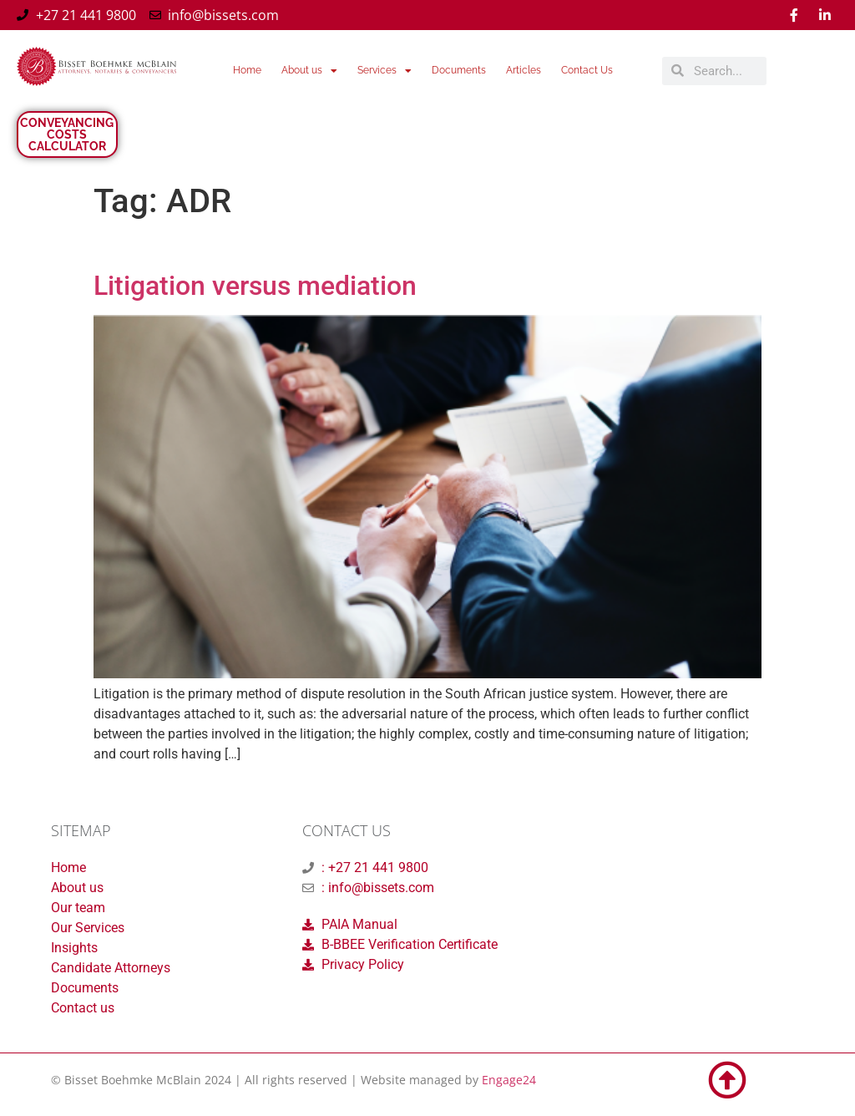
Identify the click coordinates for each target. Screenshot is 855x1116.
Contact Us (587, 70)
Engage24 (509, 1080)
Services (384, 71)
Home (247, 70)
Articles (523, 70)
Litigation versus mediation (255, 286)
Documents (459, 70)
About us (309, 71)
